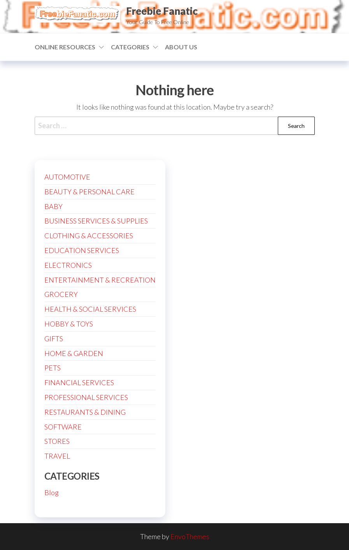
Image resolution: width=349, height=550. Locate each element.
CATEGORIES (130, 47)
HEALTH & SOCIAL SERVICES (90, 309)
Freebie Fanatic (162, 11)
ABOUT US (181, 47)
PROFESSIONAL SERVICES (86, 397)
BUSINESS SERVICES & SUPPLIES (96, 221)
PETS (52, 367)
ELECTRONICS (68, 265)
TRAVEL (57, 456)
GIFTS (53, 338)
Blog (51, 492)
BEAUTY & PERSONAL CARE (89, 191)
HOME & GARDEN (73, 353)
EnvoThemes (189, 536)
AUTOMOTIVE (67, 177)
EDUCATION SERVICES (81, 250)
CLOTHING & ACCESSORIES (88, 235)
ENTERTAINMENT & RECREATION (100, 280)
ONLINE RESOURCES (65, 47)
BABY (53, 206)
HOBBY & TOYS (68, 324)
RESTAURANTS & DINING (85, 412)
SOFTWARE (63, 427)
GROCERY (61, 294)
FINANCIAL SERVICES (79, 382)
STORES (57, 441)
